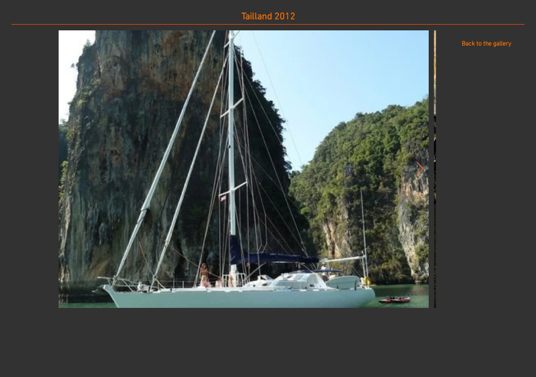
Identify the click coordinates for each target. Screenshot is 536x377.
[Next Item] (420, 169)
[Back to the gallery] (486, 44)
